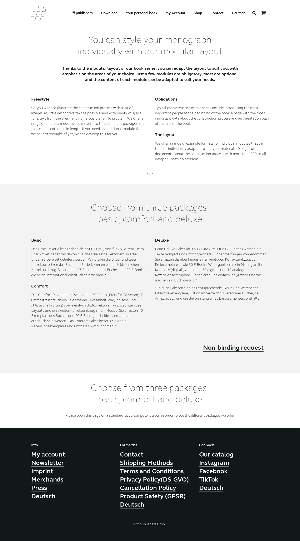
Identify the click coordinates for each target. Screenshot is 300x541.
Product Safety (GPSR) (153, 496)
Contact (131, 454)
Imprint (42, 471)
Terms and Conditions (152, 471)
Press (39, 488)
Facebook (213, 471)
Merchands (47, 479)
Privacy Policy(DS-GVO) (154, 479)
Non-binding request (233, 347)
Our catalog (216, 454)
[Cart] (264, 13)
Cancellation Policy (148, 488)
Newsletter (47, 463)
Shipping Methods (146, 463)
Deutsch (238, 13)
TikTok (208, 479)
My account (48, 454)
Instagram (214, 463)
